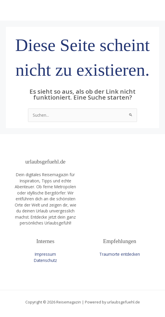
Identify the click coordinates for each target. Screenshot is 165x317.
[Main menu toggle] (153, 10)
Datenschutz (45, 260)
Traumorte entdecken (119, 254)
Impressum (45, 254)
